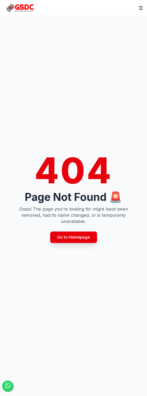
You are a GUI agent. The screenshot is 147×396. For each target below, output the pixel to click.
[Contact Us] (7, 386)
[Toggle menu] (140, 8)
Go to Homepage (73, 237)
